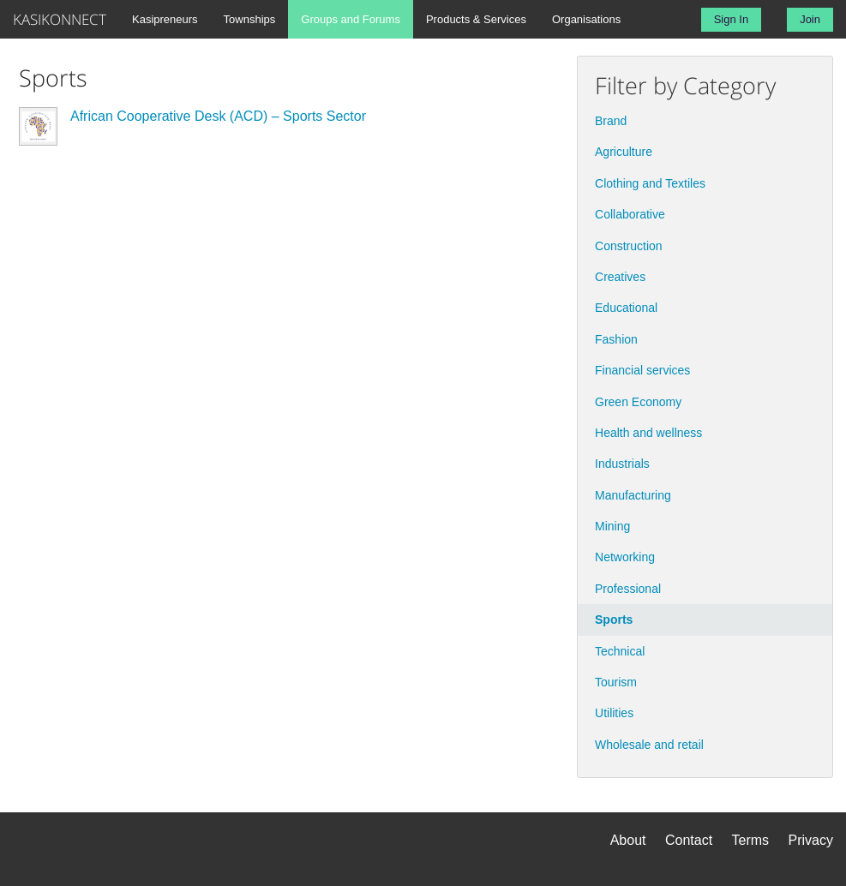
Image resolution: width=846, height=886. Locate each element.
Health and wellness (648, 433)
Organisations (586, 19)
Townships (250, 19)
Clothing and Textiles (650, 183)
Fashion (616, 339)
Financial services (642, 370)
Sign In (731, 19)
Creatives (620, 277)
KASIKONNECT (59, 19)
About (628, 840)
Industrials (622, 463)
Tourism (616, 682)
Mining (612, 526)
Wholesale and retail (649, 744)
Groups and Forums (350, 19)
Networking (625, 557)
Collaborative (630, 214)
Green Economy (638, 402)
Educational (626, 307)
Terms (751, 840)
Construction (629, 246)
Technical (620, 651)
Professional (628, 589)
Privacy (811, 840)
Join (810, 19)
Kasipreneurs (165, 19)
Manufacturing (633, 495)
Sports (614, 619)
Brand (611, 121)
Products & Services (476, 19)
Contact (688, 840)
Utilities (614, 713)
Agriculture (623, 152)
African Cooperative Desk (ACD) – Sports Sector (218, 116)
